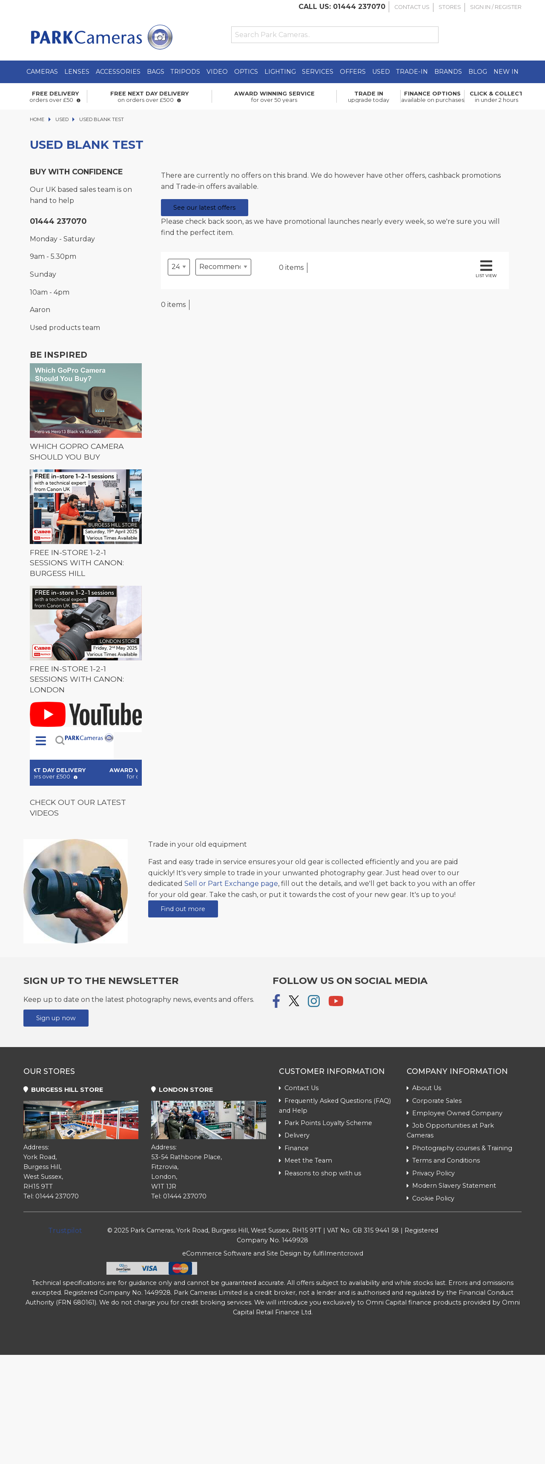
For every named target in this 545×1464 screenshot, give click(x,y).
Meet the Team (305, 1160)
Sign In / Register (496, 7)
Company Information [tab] (457, 1071)
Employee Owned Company (454, 1113)
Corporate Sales (434, 1101)
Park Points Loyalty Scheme (325, 1123)
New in (506, 71)
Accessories (118, 71)
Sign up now (56, 1018)
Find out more (183, 909)
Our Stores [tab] (49, 1071)
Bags (155, 71)
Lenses (76, 71)
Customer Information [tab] (332, 1071)
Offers (353, 71)
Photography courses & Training (459, 1148)
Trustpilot (65, 1231)
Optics (246, 71)
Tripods (185, 71)
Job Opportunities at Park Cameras (450, 1130)
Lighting (280, 71)
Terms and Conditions (443, 1160)
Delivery (294, 1135)
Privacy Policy (431, 1173)
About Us (424, 1088)
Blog (477, 71)
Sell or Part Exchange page (231, 884)
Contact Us (412, 7)
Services (317, 71)
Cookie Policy (430, 1198)
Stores (450, 7)
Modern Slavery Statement (451, 1185)
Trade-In (412, 71)
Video (217, 71)
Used (381, 71)
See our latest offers (204, 208)
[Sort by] (223, 267)
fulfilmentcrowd (338, 1253)
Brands (448, 71)
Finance (294, 1148)
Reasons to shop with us (320, 1173)
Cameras (42, 71)
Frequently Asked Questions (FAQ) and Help (335, 1105)
